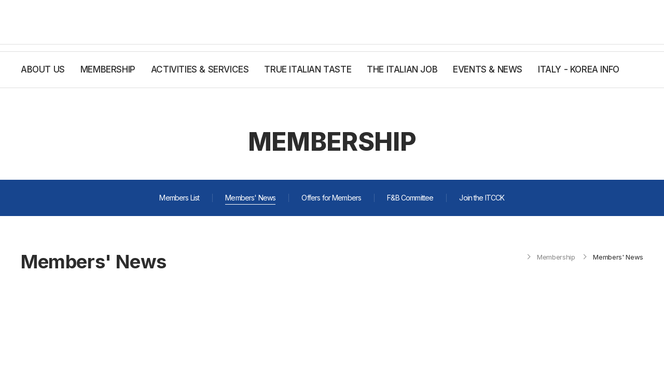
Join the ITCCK (481, 197)
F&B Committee (410, 197)
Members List (179, 197)
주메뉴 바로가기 (0, 0)
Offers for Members (331, 197)
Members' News (250, 197)
